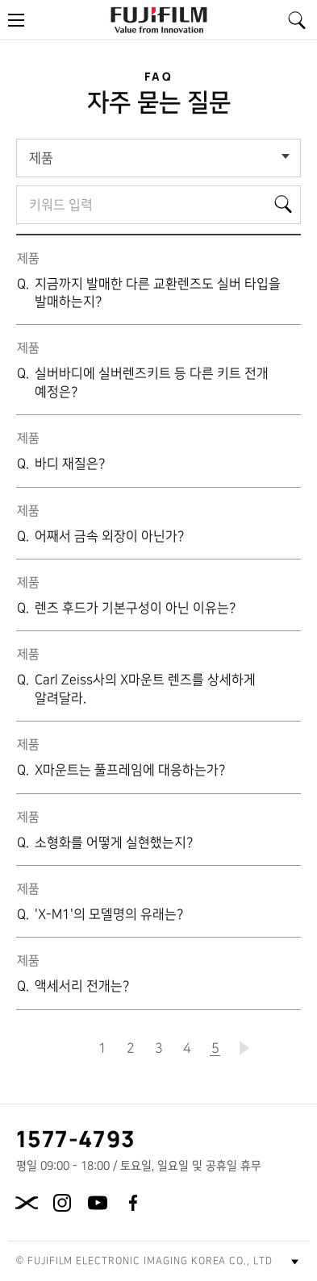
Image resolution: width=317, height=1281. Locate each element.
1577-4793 (76, 1138)
